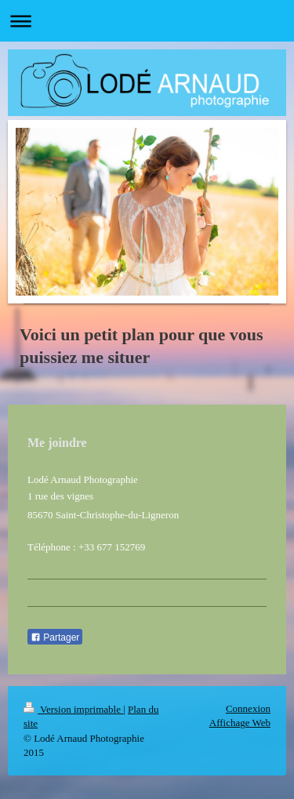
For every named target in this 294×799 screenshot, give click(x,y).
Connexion (248, 708)
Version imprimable (73, 709)
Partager (55, 637)
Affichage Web (239, 722)
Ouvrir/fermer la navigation (147, 21)
